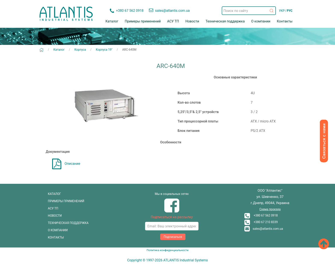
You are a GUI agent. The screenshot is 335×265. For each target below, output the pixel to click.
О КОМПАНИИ (58, 230)
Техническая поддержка (225, 21)
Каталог (112, 21)
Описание (66, 164)
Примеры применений (143, 21)
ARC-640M (129, 49)
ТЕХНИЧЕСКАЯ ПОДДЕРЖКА (68, 223)
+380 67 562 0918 (261, 215)
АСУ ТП (173, 21)
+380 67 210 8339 (261, 222)
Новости (192, 21)
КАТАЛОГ (54, 194)
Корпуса (80, 49)
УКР (282, 10)
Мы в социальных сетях (172, 194)
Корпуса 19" (104, 49)
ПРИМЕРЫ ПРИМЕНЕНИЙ (66, 201)
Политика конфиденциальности (167, 250)
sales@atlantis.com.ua (263, 228)
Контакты (284, 21)
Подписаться (173, 236)
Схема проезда (270, 209)
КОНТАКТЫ (56, 237)
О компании (260, 21)
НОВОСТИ (55, 215)
